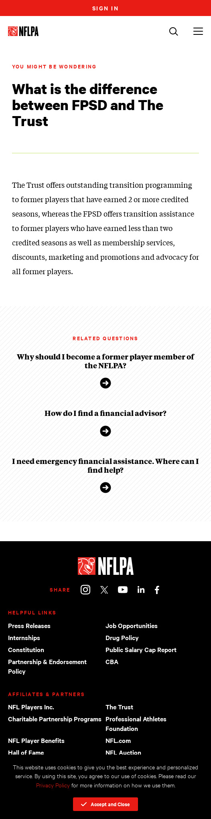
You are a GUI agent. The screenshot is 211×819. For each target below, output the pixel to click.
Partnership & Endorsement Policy (47, 666)
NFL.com (118, 740)
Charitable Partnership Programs (54, 718)
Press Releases (29, 625)
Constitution (26, 649)
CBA (112, 661)
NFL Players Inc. (31, 706)
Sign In (105, 8)
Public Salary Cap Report (141, 649)
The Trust (119, 706)
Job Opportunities (132, 625)
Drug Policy (122, 637)
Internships (24, 637)
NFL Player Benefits (36, 740)
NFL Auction (123, 752)
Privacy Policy (53, 785)
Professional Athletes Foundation (136, 723)
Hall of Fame (26, 752)
